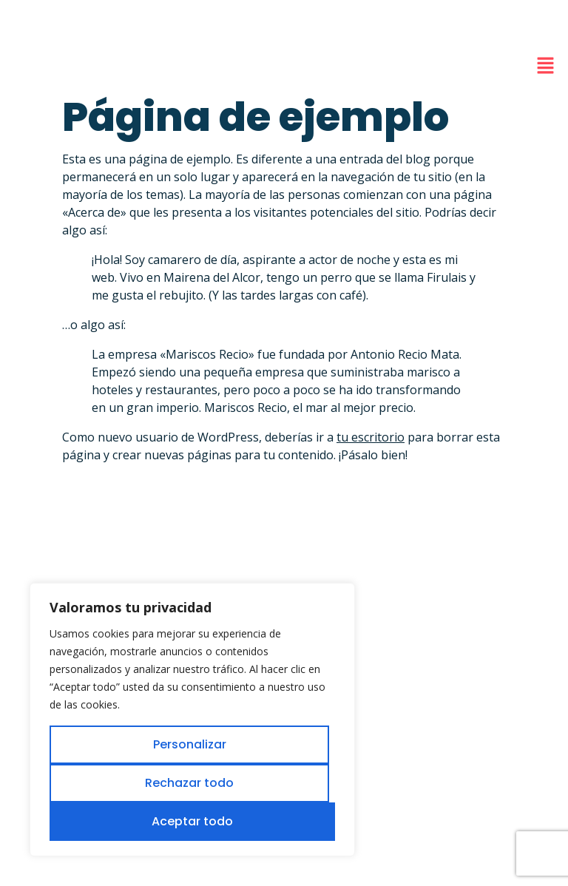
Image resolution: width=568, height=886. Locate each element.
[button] (546, 65)
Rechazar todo (189, 782)
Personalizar (189, 744)
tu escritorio (371, 437)
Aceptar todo (192, 821)
